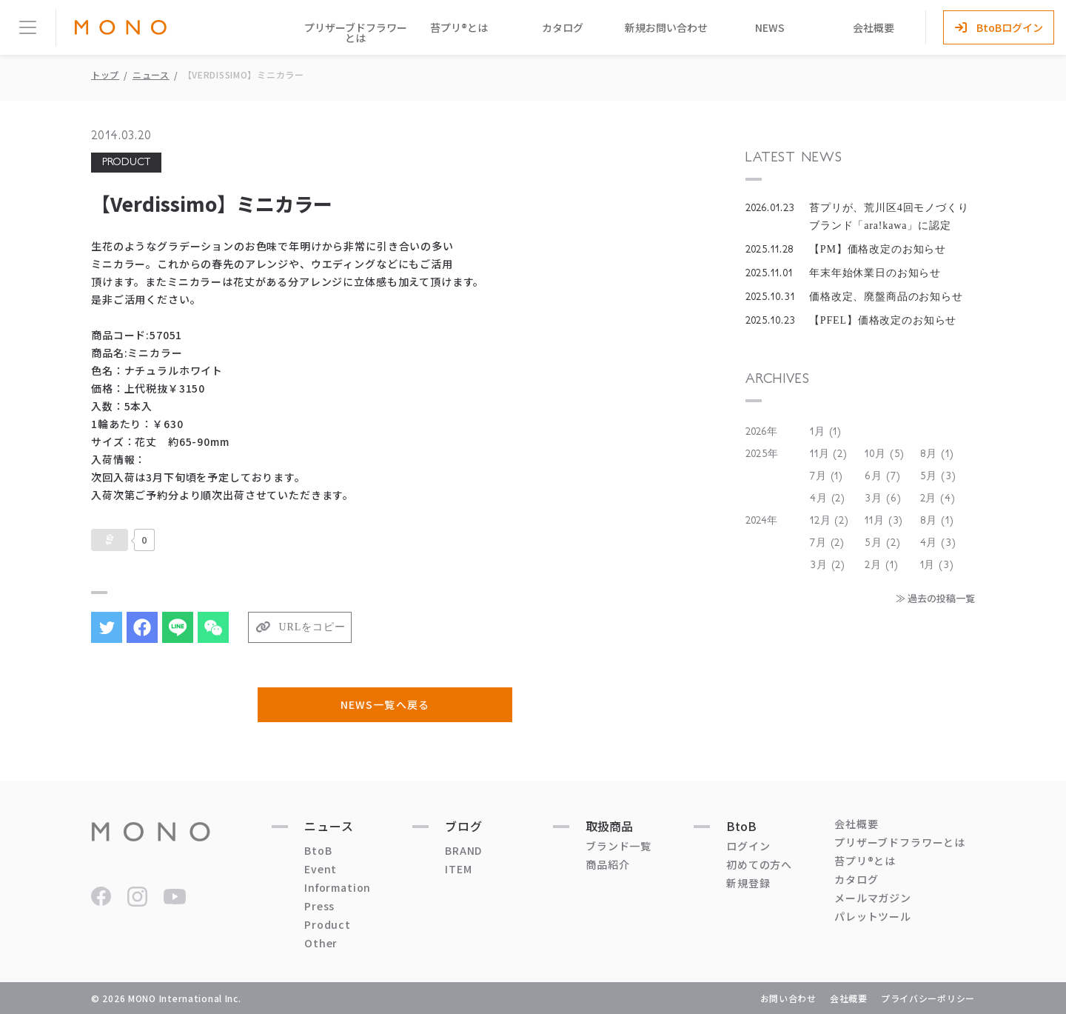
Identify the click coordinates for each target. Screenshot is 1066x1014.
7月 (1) (826, 476)
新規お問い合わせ (666, 27)
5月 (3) (938, 476)
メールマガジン (872, 897)
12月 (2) (829, 520)
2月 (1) (881, 565)
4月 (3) (938, 543)
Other (321, 942)
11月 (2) (829, 454)
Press (319, 905)
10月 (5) (885, 454)
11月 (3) (884, 520)
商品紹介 (607, 864)
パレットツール (872, 916)
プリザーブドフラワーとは (355, 32)
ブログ (464, 826)
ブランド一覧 (618, 845)
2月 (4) (938, 498)
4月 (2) (827, 498)
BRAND (463, 850)
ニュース (151, 74)
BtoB (318, 850)
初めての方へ (759, 864)
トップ (105, 74)
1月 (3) (937, 565)
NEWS (770, 27)
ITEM (458, 868)
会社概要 (873, 27)
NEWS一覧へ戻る (385, 704)
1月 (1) (826, 431)
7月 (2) (827, 543)
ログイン (748, 845)
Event (320, 868)
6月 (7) (882, 476)
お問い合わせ (788, 998)
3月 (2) (827, 565)
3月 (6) (883, 498)
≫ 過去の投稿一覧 (935, 598)
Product (327, 924)
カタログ (562, 27)
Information (337, 887)
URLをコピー (312, 627)
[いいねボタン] (109, 540)
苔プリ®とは (459, 27)
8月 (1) (937, 454)
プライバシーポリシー (928, 998)
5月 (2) (882, 543)
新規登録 (748, 882)
